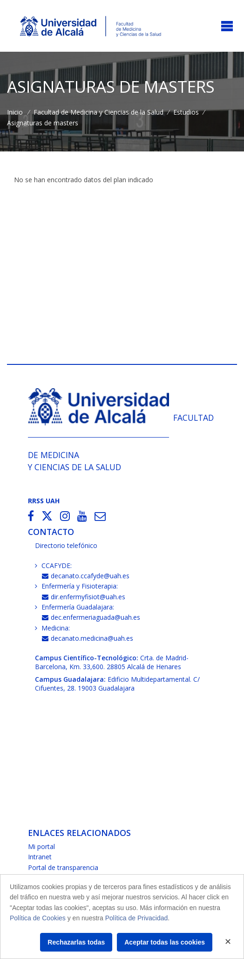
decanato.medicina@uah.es (87, 638)
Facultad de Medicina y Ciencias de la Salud (98, 112)
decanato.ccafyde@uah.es (85, 575)
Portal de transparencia (63, 867)
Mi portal (41, 846)
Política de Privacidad (136, 918)
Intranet (40, 856)
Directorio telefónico (66, 545)
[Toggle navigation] (227, 27)
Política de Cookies (38, 918)
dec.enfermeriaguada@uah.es (91, 617)
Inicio (15, 112)
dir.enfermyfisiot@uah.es (83, 596)
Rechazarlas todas (76, 942)
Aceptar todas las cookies (164, 942)
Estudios (186, 112)
